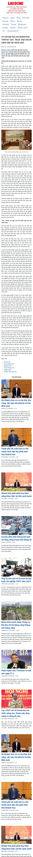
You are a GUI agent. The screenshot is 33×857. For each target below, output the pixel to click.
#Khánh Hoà (7, 366)
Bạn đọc (19, 21)
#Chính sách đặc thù (10, 372)
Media (12, 18)
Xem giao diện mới (12, 31)
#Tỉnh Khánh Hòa (9, 368)
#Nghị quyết (7, 370)
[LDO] (16, 389)
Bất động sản (22, 24)
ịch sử (20, 587)
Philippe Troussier (26, 681)
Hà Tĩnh (3, 587)
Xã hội (18, 18)
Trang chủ (5, 18)
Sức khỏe (5, 28)
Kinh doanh (25, 18)
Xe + (3, 31)
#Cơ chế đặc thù (9, 364)
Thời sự (12, 21)
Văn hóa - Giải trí (22, 28)
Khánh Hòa (4, 462)
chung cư (8, 635)
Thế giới (13, 24)
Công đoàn (5, 24)
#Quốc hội (7, 362)
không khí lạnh (23, 545)
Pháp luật (5, 21)
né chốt (10, 724)
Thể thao (12, 28)
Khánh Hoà (4, 52)
